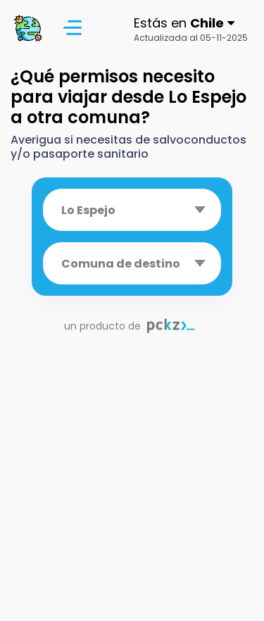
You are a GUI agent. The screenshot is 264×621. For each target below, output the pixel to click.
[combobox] (132, 210)
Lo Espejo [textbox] (88, 210)
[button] (190, 28)
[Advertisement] (132, 489)
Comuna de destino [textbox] (120, 264)
